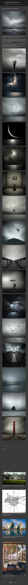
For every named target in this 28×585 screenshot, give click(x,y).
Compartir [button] (3, 445)
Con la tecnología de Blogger (14, 582)
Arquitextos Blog (12, 2)
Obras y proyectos (14, 4)
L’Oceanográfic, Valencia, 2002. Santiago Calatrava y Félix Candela (13, 537)
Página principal (8, 4)
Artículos (20, 4)
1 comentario (6, 516)
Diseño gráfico (6, 446)
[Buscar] (25, 2)
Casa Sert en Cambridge (8, 575)
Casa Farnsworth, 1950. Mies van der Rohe (13, 485)
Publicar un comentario (8, 577)
